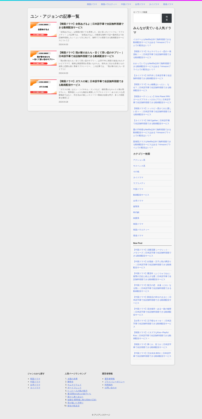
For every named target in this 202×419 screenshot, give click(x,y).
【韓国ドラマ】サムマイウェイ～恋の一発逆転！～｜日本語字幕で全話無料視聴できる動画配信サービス (152, 54)
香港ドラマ (168, 4)
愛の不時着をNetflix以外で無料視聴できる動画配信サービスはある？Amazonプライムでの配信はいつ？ (152, 132)
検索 (167, 18)
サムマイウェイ (74, 385)
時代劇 (136, 212)
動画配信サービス (141, 195)
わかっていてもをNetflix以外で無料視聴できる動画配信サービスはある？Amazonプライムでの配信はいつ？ (152, 66)
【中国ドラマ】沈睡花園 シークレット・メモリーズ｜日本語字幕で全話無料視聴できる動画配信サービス (152, 253)
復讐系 (136, 206)
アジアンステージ (102, 415)
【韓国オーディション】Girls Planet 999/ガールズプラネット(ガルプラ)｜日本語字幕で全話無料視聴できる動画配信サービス (152, 99)
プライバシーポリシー (115, 382)
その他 (136, 171)
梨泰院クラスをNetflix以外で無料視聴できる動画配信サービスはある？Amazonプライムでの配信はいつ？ (152, 144)
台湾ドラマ (140, 4)
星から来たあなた (75, 397)
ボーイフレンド (74, 388)
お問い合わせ (111, 388)
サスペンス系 (139, 166)
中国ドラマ (126, 4)
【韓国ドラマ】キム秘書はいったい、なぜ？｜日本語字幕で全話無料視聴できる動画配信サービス (152, 87)
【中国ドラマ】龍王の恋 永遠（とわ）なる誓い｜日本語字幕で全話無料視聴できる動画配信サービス (152, 288)
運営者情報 (110, 379)
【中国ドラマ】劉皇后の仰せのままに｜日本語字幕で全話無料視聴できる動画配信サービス (152, 300)
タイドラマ (154, 4)
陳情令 (70, 382)
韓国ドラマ (92, 4)
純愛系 (136, 218)
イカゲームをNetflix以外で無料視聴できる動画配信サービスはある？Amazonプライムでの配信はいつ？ (152, 42)
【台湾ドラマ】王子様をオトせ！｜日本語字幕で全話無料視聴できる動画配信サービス (152, 323)
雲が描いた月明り (75, 403)
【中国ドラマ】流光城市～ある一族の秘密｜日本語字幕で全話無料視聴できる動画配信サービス (152, 312)
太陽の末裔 (72, 379)
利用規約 (109, 385)
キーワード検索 (140, 12)
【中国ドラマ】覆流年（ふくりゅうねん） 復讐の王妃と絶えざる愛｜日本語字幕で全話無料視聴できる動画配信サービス (153, 276)
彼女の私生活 (73, 406)
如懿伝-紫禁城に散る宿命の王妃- (82, 400)
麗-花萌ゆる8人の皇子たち (79, 394)
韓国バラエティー (109, 4)
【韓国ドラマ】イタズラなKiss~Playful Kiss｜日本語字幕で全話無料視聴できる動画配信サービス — (152, 335)
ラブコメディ (139, 183)
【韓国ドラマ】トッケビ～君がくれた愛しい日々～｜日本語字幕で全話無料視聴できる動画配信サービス (152, 111)
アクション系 (139, 160)
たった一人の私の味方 (77, 391)
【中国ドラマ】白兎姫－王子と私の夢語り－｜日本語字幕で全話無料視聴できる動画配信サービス (152, 264)
